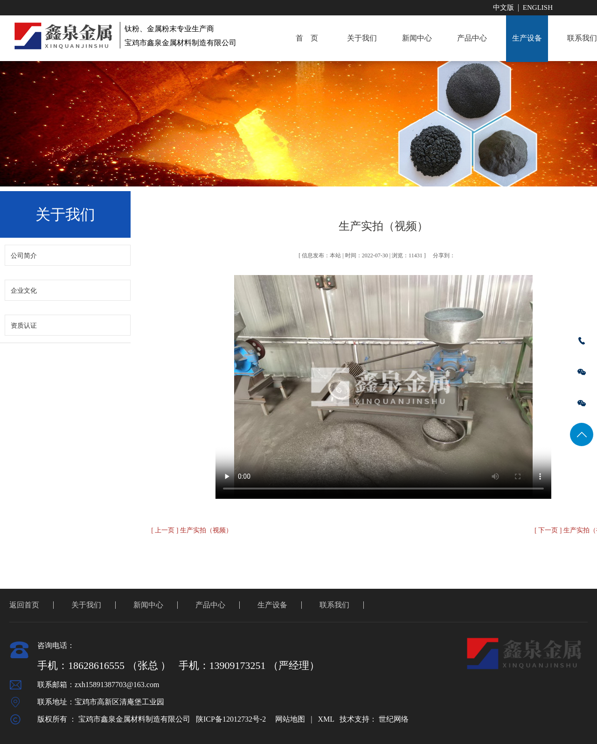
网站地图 (290, 719)
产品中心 (472, 38)
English (538, 7)
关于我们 (362, 38)
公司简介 (24, 255)
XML (326, 719)
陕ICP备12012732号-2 (231, 719)
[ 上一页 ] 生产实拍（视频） (191, 530)
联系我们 (334, 605)
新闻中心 (417, 38)
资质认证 (24, 325)
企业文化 (24, 290)
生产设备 (527, 38)
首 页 (307, 38)
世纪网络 (394, 719)
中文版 (503, 7)
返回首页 (24, 605)
